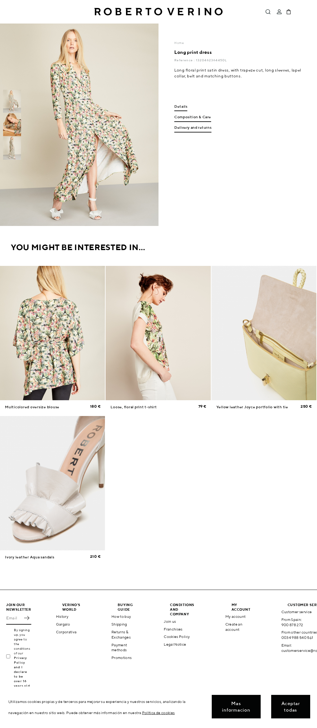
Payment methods (119, 647)
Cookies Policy (177, 636)
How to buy (121, 616)
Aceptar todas (290, 707)
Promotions (121, 657)
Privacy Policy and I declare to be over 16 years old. (22, 671)
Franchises (173, 629)
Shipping (119, 624)
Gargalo (63, 624)
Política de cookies (158, 712)
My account (235, 616)
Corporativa (66, 632)
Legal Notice (175, 644)
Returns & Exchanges (121, 634)
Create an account (233, 627)
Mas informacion (236, 707)
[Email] (14, 618)
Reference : (185, 60)
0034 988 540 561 (297, 637)
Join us (170, 621)
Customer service (296, 611)
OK (26, 618)
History (62, 616)
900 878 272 (292, 624)
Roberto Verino (158, 12)
